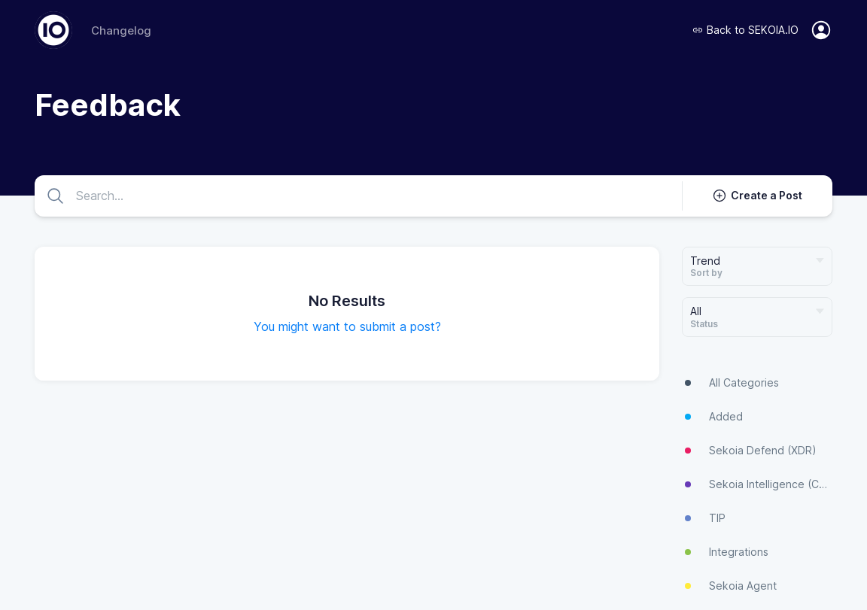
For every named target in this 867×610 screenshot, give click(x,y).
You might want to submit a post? (347, 326)
